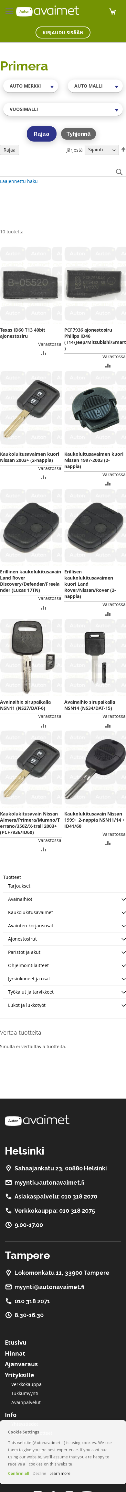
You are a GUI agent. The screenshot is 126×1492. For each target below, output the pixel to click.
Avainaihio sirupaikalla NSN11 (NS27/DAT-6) (25, 705)
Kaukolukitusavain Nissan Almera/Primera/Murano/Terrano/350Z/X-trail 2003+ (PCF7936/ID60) (30, 823)
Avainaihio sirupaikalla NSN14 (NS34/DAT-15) (89, 705)
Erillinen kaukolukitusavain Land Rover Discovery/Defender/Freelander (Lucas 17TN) (30, 581)
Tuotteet (12, 877)
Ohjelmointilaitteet (28, 965)
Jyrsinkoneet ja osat (29, 978)
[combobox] (30, 86)
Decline (39, 1473)
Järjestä (75, 149)
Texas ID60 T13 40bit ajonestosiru (22, 333)
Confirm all (18, 1473)
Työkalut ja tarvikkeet (31, 992)
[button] (43, 352)
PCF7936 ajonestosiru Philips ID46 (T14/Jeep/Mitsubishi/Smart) (95, 339)
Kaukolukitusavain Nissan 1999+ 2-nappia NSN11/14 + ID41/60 (94, 820)
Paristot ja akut (24, 952)
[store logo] (47, 10)
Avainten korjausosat (30, 925)
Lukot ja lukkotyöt (27, 1005)
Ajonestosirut (22, 939)
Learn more (59, 1473)
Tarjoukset (19, 886)
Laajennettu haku (19, 181)
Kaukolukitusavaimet (30, 912)
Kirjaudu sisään (63, 32)
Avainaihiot (20, 899)
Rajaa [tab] (10, 150)
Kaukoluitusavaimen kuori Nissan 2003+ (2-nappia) (29, 457)
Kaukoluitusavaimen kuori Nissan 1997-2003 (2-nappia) (93, 460)
